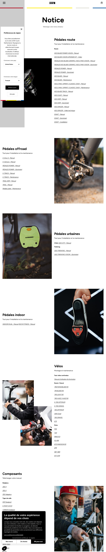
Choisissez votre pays (35, 270)
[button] (4, 548)
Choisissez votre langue (36, 284)
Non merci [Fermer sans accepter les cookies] (9, 541)
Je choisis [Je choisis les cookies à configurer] (23, 541)
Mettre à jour (47, 294)
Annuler (60, 294)
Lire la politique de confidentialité (13, 535)
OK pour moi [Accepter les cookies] (38, 541)
